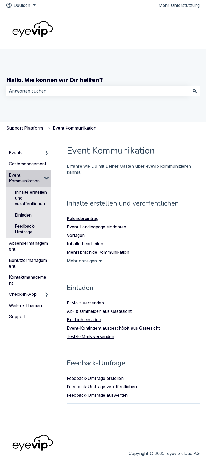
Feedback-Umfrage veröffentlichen (102, 386)
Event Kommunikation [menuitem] (24, 177)
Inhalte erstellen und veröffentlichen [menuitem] (31, 198)
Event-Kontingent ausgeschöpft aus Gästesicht (113, 328)
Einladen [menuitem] (23, 215)
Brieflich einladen (84, 319)
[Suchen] (195, 91)
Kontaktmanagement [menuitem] (27, 279)
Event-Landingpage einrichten (96, 226)
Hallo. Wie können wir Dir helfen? (54, 80)
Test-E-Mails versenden (90, 336)
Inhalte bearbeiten (85, 243)
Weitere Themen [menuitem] (25, 305)
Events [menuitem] (15, 152)
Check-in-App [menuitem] (23, 294)
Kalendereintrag (82, 218)
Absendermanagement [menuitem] (28, 246)
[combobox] (98, 91)
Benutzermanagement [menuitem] (28, 263)
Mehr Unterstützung (179, 5)
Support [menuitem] (17, 316)
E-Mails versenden (85, 302)
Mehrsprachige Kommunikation (98, 252)
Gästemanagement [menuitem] (27, 163)
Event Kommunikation (74, 128)
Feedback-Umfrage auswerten (97, 395)
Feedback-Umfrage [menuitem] (25, 228)
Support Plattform (24, 128)
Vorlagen (76, 235)
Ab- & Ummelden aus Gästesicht (99, 311)
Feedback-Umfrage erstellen (95, 378)
